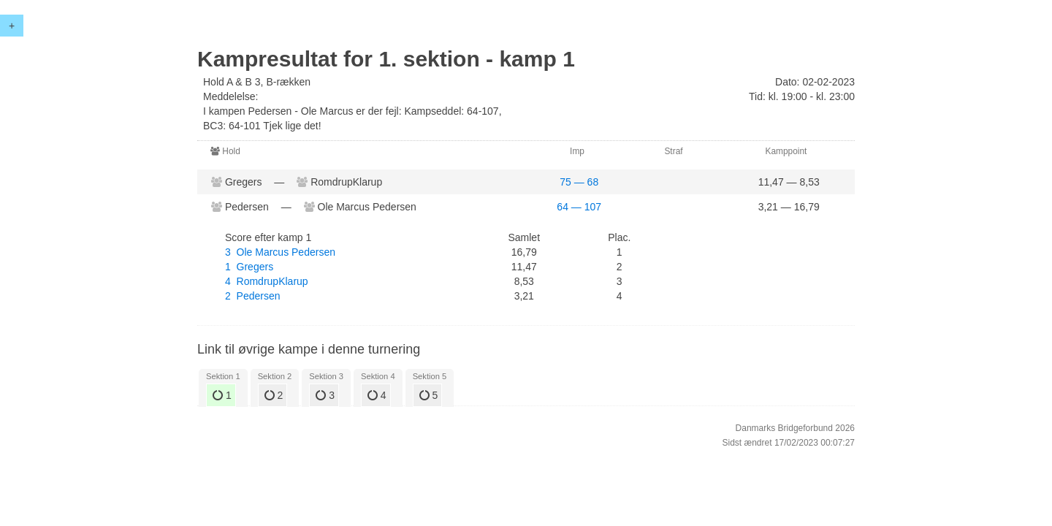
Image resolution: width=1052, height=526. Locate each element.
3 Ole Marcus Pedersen (280, 252)
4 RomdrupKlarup (266, 281)
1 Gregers (249, 266)
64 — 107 (579, 207)
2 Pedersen (253, 296)
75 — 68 (579, 182)
